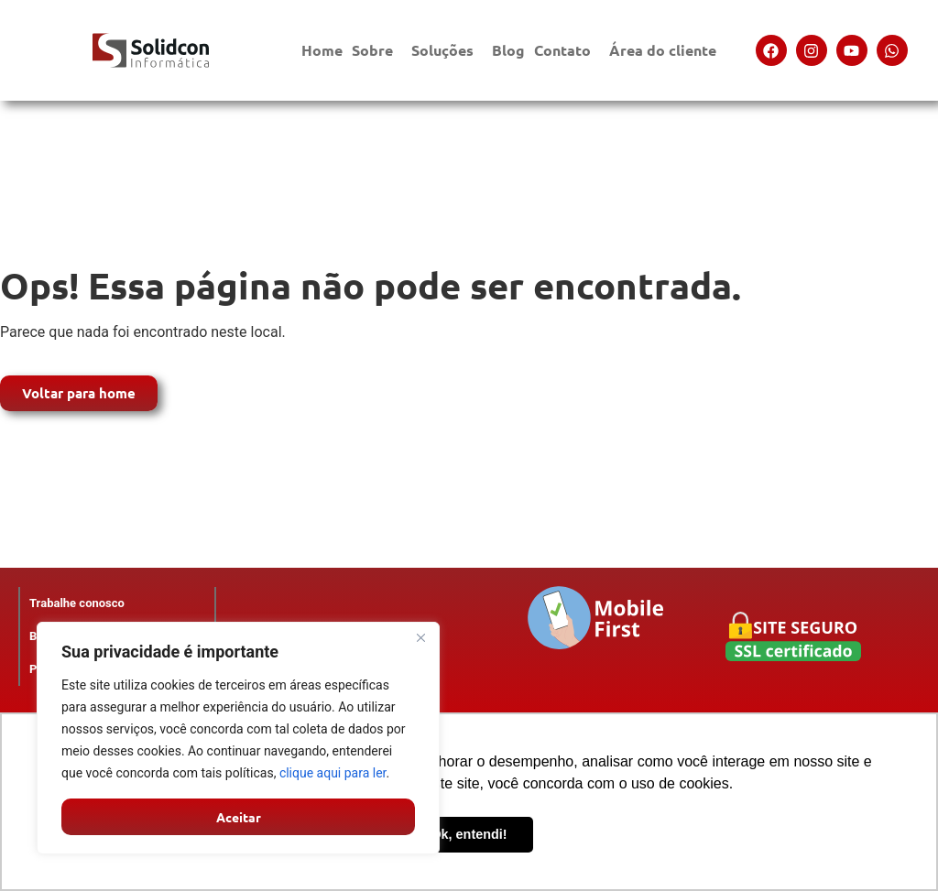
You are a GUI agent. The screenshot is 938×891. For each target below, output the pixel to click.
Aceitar (238, 817)
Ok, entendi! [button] (469, 834)
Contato (567, 50)
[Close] (420, 637)
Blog (508, 50)
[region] (238, 738)
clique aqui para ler (333, 773)
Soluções (447, 50)
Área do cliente (667, 50)
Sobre (377, 50)
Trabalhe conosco (77, 603)
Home (322, 50)
